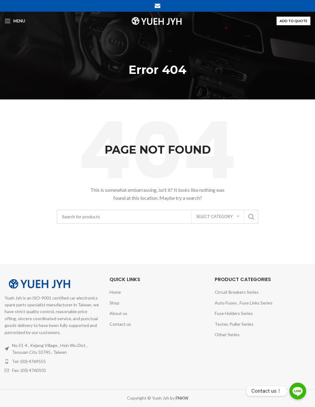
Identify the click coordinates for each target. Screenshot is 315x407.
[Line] (297, 391)
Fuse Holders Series (234, 313)
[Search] (157, 217)
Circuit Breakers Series (237, 292)
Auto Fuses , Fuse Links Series (244, 302)
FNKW (181, 398)
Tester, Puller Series (234, 324)
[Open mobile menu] (15, 21)
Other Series (227, 334)
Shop (114, 302)
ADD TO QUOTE (293, 21)
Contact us (120, 324)
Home (115, 292)
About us (118, 313)
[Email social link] (157, 5)
